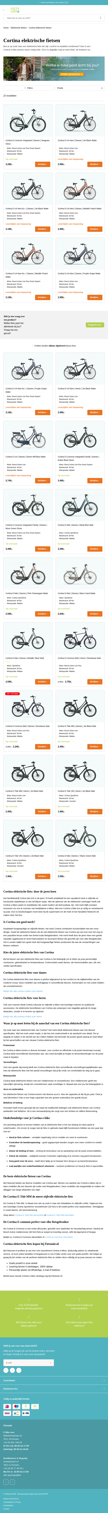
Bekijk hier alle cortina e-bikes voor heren (22, 1016)
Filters (30, 88)
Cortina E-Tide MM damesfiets (29, 1215)
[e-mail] (28, 1362)
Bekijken (42, 164)
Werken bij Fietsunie (11, 1499)
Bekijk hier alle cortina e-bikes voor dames (23, 991)
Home (6, 28)
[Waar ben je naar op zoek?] (54, 18)
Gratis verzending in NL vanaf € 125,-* (55, 3)
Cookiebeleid (8, 1506)
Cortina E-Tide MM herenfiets (60, 1215)
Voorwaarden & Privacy (12, 1502)
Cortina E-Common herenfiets (59, 1237)
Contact (6, 1509)
